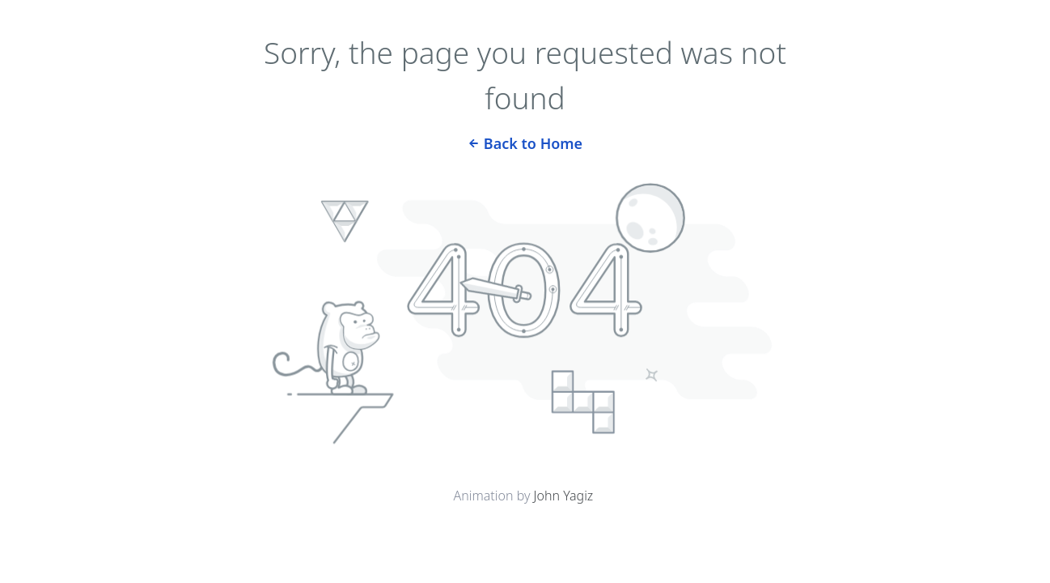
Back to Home (525, 142)
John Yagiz (564, 495)
